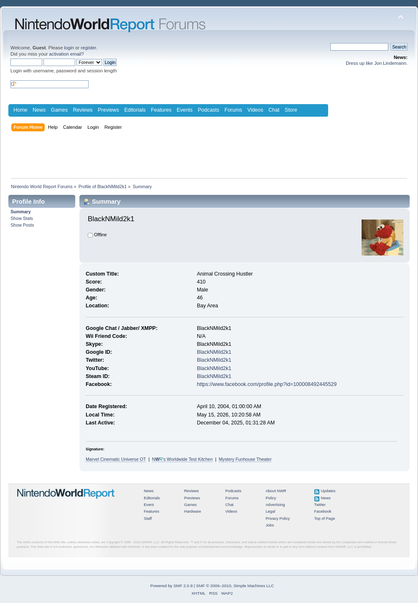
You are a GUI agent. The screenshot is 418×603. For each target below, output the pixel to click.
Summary (20, 211)
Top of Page (324, 518)
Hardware (192, 511)
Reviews (82, 110)
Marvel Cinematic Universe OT (116, 459)
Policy (270, 498)
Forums (233, 110)
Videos (255, 110)
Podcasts (208, 110)
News (39, 110)
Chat (273, 110)
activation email (65, 53)
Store (291, 110)
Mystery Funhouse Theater (245, 459)
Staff (148, 518)
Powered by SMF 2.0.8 (171, 585)
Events (185, 110)
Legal (270, 511)
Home (20, 110)
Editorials (134, 110)
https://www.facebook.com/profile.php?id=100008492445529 (266, 384)
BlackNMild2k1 (214, 352)
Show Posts (22, 224)
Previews (108, 110)
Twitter (320, 505)
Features (161, 110)
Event (149, 505)
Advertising (275, 505)
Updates (328, 491)
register (88, 47)
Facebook (322, 511)
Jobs (269, 525)
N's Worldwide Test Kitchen (182, 459)
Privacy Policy (277, 518)
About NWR (275, 491)
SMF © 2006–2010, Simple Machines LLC (235, 585)
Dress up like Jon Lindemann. (377, 63)
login (69, 47)
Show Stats (21, 218)
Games (59, 110)
